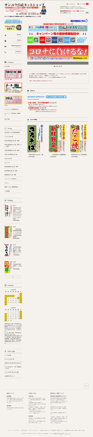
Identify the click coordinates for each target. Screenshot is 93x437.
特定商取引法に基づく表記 (71, 430)
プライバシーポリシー (34, 430)
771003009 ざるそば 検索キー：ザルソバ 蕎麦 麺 (43, 154)
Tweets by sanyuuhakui (33, 99)
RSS (79, 430)
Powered (60, 433)
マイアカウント (72, 4)
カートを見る (83, 4)
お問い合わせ (24, 430)
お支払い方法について (45, 430)
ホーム (10, 430)
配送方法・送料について (57, 430)
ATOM (83, 430)
